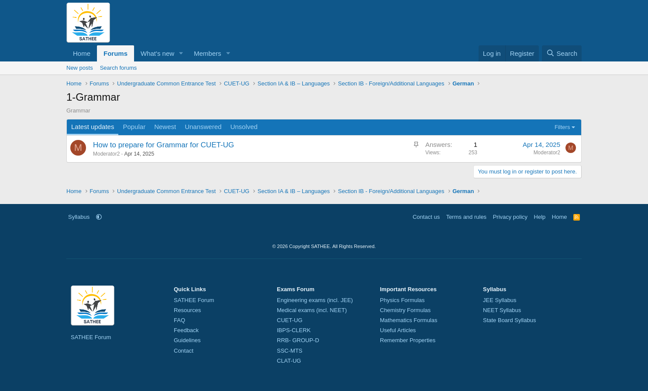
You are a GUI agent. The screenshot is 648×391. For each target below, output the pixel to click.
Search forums (118, 68)
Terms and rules (466, 217)
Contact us (426, 217)
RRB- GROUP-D (298, 340)
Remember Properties (407, 340)
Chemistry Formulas (405, 310)
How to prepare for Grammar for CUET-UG (163, 145)
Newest (165, 126)
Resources (187, 310)
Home (81, 53)
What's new (157, 53)
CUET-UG (290, 320)
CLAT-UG (289, 360)
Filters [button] (562, 127)
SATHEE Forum (91, 337)
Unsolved (244, 126)
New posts (79, 68)
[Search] (562, 53)
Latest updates (92, 126)
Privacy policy (510, 217)
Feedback (186, 330)
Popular (134, 126)
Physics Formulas (402, 300)
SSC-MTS (290, 350)
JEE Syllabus (500, 300)
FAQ (179, 320)
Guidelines (187, 340)
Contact (183, 350)
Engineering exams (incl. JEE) (315, 300)
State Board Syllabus (509, 320)
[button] (181, 53)
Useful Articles (398, 330)
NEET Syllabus (502, 310)
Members (207, 53)
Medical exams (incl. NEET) (312, 310)
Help (540, 217)
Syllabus (79, 217)
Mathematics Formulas (408, 320)
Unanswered (203, 126)
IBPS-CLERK (293, 330)
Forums (115, 53)
